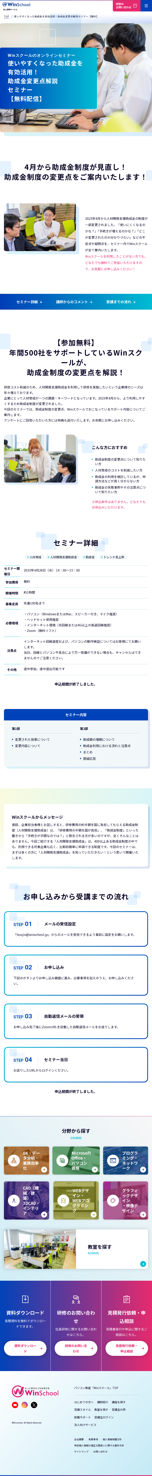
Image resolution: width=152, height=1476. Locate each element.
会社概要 (79, 1439)
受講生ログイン (104, 1417)
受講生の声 (119, 1409)
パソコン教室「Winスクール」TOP (96, 1388)
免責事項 (93, 1439)
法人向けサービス (85, 1425)
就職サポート (82, 1417)
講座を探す (119, 1402)
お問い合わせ (100, 1451)
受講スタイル (82, 1409)
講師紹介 (102, 1402)
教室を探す (101, 1409)
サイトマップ (81, 1451)
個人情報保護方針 (112, 1439)
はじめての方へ (84, 1402)
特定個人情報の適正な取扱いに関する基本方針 (99, 1445)
